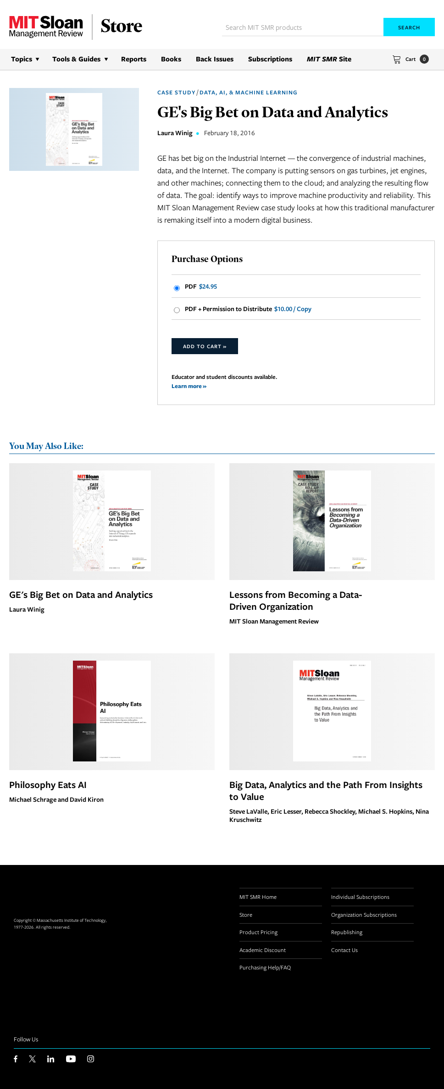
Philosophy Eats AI (48, 784)
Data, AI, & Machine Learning (249, 92)
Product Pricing (258, 932)
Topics (21, 59)
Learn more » (189, 386)
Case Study (176, 92)
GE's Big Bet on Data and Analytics (81, 594)
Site (329, 59)
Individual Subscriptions (360, 896)
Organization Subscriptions (364, 914)
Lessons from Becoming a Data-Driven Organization (295, 600)
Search (409, 27)
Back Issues (214, 59)
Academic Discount (262, 949)
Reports (133, 59)
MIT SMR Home (258, 896)
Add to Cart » (205, 346)
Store (245, 914)
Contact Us (344, 949)
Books (171, 59)
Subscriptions (270, 59)
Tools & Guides (76, 59)
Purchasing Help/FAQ (265, 967)
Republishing (346, 932)
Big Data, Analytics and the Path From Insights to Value (325, 790)
